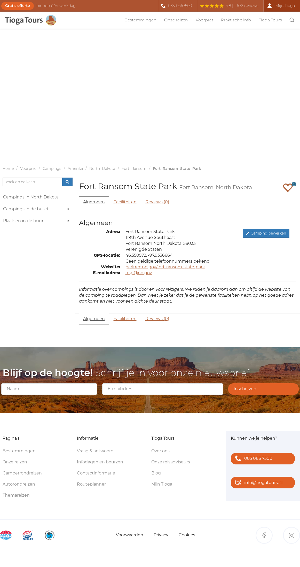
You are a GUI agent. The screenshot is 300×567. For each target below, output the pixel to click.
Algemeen (94, 201)
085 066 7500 (252, 458)
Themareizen (16, 495)
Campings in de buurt (37, 209)
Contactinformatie (96, 473)
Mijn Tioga (161, 484)
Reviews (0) (157, 201)
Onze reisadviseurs (170, 462)
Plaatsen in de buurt (37, 221)
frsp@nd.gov (138, 272)
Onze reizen (176, 20)
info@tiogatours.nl (257, 482)
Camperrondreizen (22, 473)
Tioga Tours (270, 20)
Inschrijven (245, 388)
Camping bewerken (266, 233)
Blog (156, 473)
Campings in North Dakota (31, 197)
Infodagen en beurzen (100, 462)
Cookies (187, 534)
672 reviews (247, 5)
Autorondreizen (19, 484)
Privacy (161, 534)
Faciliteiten (125, 201)
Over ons (160, 450)
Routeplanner (91, 484)
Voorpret (204, 20)
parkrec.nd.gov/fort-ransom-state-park (165, 266)
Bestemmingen (140, 20)
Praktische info (236, 20)
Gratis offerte (17, 5)
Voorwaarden (129, 534)
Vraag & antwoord (95, 450)
